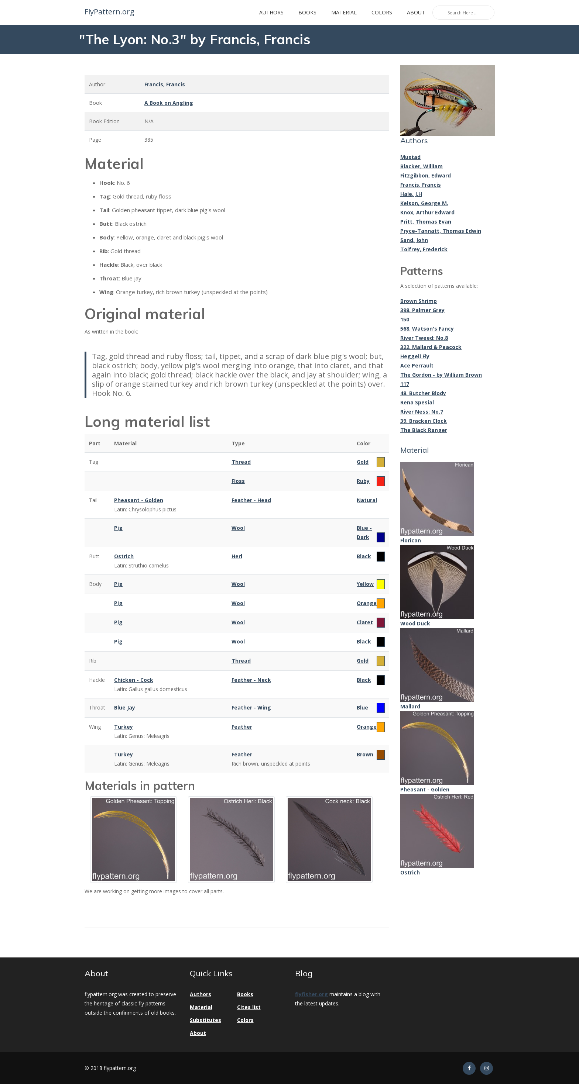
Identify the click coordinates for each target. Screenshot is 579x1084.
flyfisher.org (311, 994)
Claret (365, 622)
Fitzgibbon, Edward (425, 175)
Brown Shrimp (418, 300)
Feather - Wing (251, 707)
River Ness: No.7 (421, 411)
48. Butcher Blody (423, 393)
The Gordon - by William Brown (441, 374)
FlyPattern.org (109, 12)
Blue (362, 707)
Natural (367, 500)
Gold (363, 461)
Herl (237, 556)
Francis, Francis (164, 84)
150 (404, 319)
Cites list (249, 1007)
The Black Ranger (423, 430)
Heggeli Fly (414, 356)
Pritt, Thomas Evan (425, 221)
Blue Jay (124, 707)
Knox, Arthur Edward (427, 212)
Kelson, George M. (424, 203)
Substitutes (205, 1019)
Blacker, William (421, 166)
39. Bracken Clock (423, 420)
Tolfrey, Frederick (424, 249)
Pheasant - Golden (138, 500)
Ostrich (124, 556)
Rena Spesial (417, 402)
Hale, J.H (411, 193)
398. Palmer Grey (422, 310)
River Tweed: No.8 (424, 337)
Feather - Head (251, 500)
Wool (238, 527)
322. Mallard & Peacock (431, 347)
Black (364, 556)
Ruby (363, 480)
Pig (118, 527)
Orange (367, 603)
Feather (242, 726)
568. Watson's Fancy (427, 328)
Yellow (365, 583)
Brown (365, 754)
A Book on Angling (168, 102)
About (416, 12)
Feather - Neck (251, 679)
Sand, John (414, 240)
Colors (381, 12)
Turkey (123, 726)
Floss (238, 480)
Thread (241, 461)
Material (344, 12)
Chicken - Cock (133, 679)
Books (307, 12)
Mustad (410, 156)
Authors (271, 12)
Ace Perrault (417, 365)
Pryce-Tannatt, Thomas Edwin (440, 230)
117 (404, 383)
